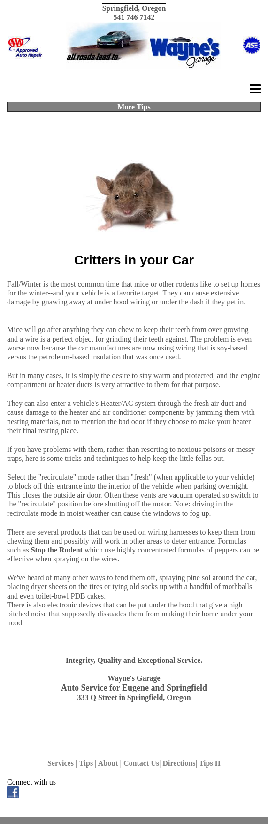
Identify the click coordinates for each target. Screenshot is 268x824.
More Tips (134, 107)
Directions (179, 763)
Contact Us (141, 763)
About (108, 763)
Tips (86, 763)
